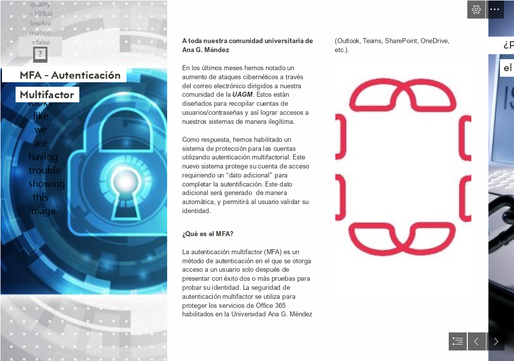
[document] (257, 180)
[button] (476, 10)
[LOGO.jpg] (403, 179)
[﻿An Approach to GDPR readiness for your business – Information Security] (83, 180)
